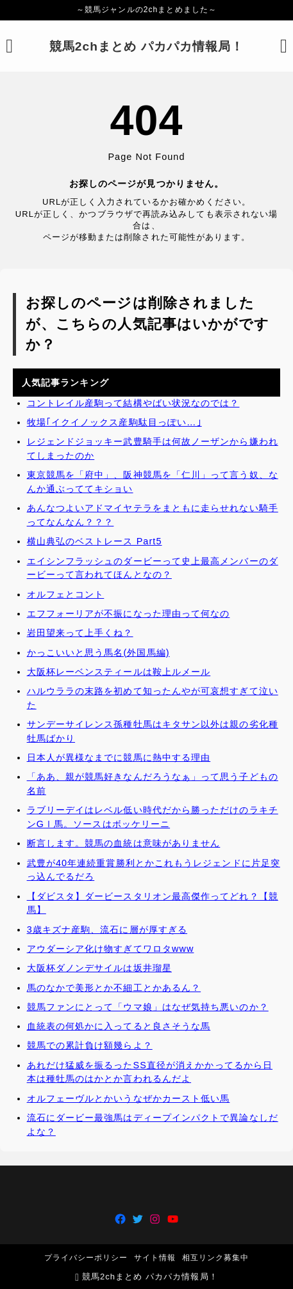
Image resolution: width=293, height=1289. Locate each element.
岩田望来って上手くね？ (80, 633)
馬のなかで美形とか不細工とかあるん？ (114, 988)
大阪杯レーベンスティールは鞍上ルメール (119, 672)
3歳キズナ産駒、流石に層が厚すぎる (107, 929)
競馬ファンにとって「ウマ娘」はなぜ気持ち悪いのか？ (148, 1007)
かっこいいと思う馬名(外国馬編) (98, 652)
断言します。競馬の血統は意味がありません (124, 843)
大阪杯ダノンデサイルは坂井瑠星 (99, 968)
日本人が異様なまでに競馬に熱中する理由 (119, 757)
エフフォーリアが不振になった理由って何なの (128, 613)
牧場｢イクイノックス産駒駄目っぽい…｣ (114, 422)
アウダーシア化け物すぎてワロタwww (110, 949)
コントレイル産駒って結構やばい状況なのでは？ (133, 403)
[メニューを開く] (9, 46)
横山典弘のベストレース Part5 (94, 541)
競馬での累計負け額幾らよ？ (90, 1046)
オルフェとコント (66, 594)
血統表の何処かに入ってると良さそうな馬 (119, 1026)
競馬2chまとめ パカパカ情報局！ (146, 46)
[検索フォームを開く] (283, 46)
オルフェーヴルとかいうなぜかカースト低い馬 (128, 1098)
